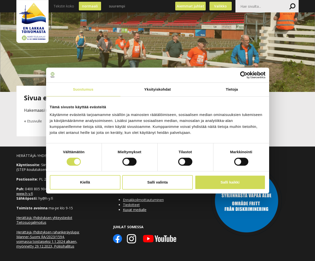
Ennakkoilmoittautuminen (143, 199)
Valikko (220, 6)
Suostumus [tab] (83, 89)
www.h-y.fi (24, 193)
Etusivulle (34, 121)
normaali (90, 6)
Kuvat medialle (134, 209)
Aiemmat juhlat (190, 6)
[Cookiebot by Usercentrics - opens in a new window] (243, 75)
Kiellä (85, 182)
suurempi (117, 6)
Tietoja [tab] (232, 89)
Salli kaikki (230, 182)
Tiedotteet (131, 204)
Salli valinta (157, 182)
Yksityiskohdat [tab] (157, 89)
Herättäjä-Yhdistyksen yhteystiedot (44, 217)
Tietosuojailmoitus (31, 222)
